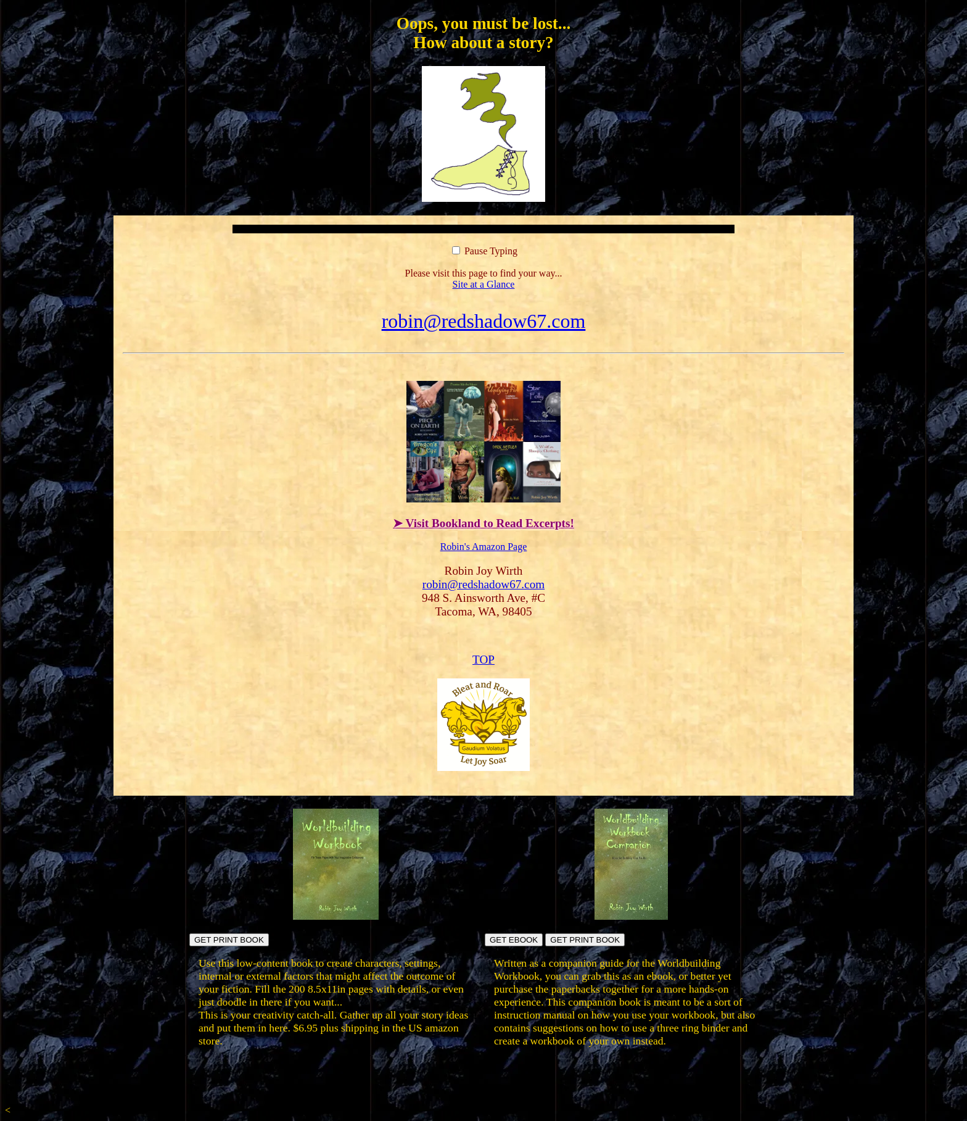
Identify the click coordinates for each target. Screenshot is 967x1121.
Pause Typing (484, 251)
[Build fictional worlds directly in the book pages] (336, 916)
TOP (483, 659)
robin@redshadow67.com (484, 321)
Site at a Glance (484, 284)
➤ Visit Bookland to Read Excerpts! (483, 523)
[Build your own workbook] (632, 916)
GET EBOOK (514, 939)
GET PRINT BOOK (229, 939)
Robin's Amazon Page (483, 546)
